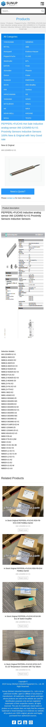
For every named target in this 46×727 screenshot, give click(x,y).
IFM (5, 90)
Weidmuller (8, 61)
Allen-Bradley (31, 85)
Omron (6, 75)
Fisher (28, 75)
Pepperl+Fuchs (20, 23)
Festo (28, 66)
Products (9, 23)
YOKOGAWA (9, 42)
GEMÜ (28, 99)
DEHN (6, 85)
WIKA (28, 109)
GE (27, 94)
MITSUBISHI (8, 104)
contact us (11, 198)
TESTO (28, 118)
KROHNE (29, 113)
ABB (27, 47)
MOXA (6, 118)
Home (2, 23)
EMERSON (30, 80)
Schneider (7, 71)
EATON (6, 66)
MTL (27, 61)
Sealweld (7, 80)
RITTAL (6, 47)
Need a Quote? (17, 191)
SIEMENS (29, 42)
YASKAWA (8, 99)
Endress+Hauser (32, 52)
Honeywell (8, 52)
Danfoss (29, 90)
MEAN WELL (9, 113)
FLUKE (28, 56)
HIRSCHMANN (9, 94)
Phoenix (29, 71)
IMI (5, 109)
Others (28, 104)
